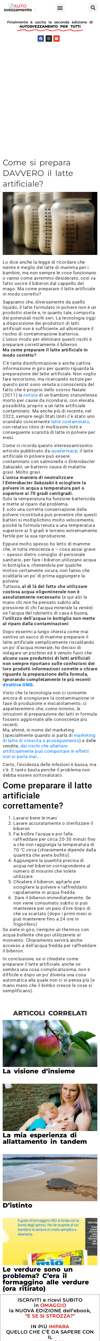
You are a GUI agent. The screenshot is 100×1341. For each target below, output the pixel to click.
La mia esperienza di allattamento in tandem (45, 1138)
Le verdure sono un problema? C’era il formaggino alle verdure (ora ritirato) (46, 1279)
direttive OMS (18, 684)
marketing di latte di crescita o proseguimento (49, 738)
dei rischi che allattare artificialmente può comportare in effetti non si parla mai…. (46, 751)
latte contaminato (70, 421)
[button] (60, 7)
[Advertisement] (50, 97)
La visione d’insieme (39, 1071)
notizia (30, 395)
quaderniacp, (65, 450)
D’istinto (17, 1205)
